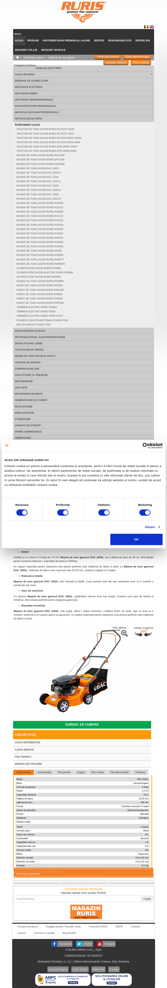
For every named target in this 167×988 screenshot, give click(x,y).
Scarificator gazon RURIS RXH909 (39, 268)
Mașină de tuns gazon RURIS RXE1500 (41, 164)
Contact (114, 969)
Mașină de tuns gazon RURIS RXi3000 (40, 281)
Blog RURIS (69, 933)
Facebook (65, 943)
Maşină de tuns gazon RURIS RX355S (40, 229)
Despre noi (142, 40)
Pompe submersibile (28, 431)
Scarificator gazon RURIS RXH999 (39, 276)
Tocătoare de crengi (29, 349)
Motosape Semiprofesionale (34, 99)
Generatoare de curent (31, 400)
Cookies (135, 926)
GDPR (119, 926)
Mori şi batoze (24, 413)
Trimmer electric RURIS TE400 (36, 311)
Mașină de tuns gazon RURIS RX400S (40, 233)
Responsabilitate (120, 40)
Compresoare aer (27, 368)
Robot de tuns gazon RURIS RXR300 (40, 285)
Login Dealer (80, 969)
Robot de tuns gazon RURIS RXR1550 (40, 303)
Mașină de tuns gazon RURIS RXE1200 (41, 155)
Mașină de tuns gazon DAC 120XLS (39, 190)
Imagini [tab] (81, 772)
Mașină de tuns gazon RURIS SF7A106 (41, 159)
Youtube (110, 943)
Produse (33, 40)
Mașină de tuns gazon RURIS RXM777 (40, 259)
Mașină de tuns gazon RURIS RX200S (40, 203)
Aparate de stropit (28, 425)
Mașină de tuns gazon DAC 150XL (38, 194)
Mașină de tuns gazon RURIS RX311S (40, 216)
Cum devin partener (28, 873)
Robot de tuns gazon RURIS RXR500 (40, 298)
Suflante (21, 387)
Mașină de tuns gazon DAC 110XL (38, 177)
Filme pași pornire (108, 56)
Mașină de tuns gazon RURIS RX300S (40, 211)
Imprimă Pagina (58, 969)
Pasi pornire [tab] (64, 772)
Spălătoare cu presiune (31, 375)
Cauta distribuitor (27, 742)
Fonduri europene (28, 926)
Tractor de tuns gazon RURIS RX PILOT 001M (45, 129)
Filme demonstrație (137, 56)
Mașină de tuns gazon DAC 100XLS (39, 172)
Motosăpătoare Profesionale (35, 106)
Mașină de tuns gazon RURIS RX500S (40, 246)
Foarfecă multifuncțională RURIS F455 (42, 320)
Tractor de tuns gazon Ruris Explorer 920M (46, 151)
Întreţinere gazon (27, 125)
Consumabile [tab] (44, 772)
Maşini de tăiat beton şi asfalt (35, 356)
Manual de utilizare (28, 764)
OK (136, 539)
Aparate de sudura (28, 362)
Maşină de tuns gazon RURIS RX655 (39, 250)
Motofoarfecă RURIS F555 (34, 324)
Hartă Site (98, 969)
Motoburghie (24, 381)
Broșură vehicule (53, 50)
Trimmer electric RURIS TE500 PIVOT (40, 315)
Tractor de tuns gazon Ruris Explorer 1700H (47, 146)
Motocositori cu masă (30, 331)
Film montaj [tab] (97, 772)
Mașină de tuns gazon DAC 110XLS (39, 181)
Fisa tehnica (23, 756)
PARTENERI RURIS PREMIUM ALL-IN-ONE (66, 40)
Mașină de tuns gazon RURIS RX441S (40, 237)
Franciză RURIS (98, 926)
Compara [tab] (140, 772)
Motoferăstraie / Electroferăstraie (40, 337)
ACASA (19, 40)
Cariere (22, 933)
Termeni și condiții (44, 933)
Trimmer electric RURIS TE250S (37, 307)
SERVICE (99, 40)
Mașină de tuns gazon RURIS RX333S (40, 225)
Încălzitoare (23, 406)
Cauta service (24, 749)
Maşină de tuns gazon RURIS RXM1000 (41, 264)
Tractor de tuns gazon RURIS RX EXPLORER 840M (48, 142)
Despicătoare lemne (28, 343)
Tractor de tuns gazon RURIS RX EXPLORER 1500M (49, 138)
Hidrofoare (23, 438)
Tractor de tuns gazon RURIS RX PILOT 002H (45, 133)
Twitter (88, 943)
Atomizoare (23, 419)
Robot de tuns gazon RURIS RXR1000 (40, 290)
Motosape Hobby (26, 93)
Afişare (150, 527)
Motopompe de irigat (29, 394)
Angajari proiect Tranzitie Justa (63, 926)
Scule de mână (25, 74)
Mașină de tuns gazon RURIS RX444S (40, 242)
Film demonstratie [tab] (119, 772)
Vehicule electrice (48, 68)
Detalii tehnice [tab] (23, 772)
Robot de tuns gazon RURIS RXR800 (40, 294)
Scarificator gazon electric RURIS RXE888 (45, 272)
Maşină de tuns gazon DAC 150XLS (39, 198)
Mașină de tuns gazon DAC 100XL (38, 168)
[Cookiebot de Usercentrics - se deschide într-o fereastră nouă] (145, 446)
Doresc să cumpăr (82, 724)
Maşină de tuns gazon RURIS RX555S (40, 255)
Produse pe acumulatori (31, 80)
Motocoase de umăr (28, 118)
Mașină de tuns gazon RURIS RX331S (40, 220)
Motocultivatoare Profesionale (37, 112)
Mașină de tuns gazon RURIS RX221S (40, 207)
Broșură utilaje (26, 50)
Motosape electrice (28, 87)
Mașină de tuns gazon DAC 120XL (38, 185)
